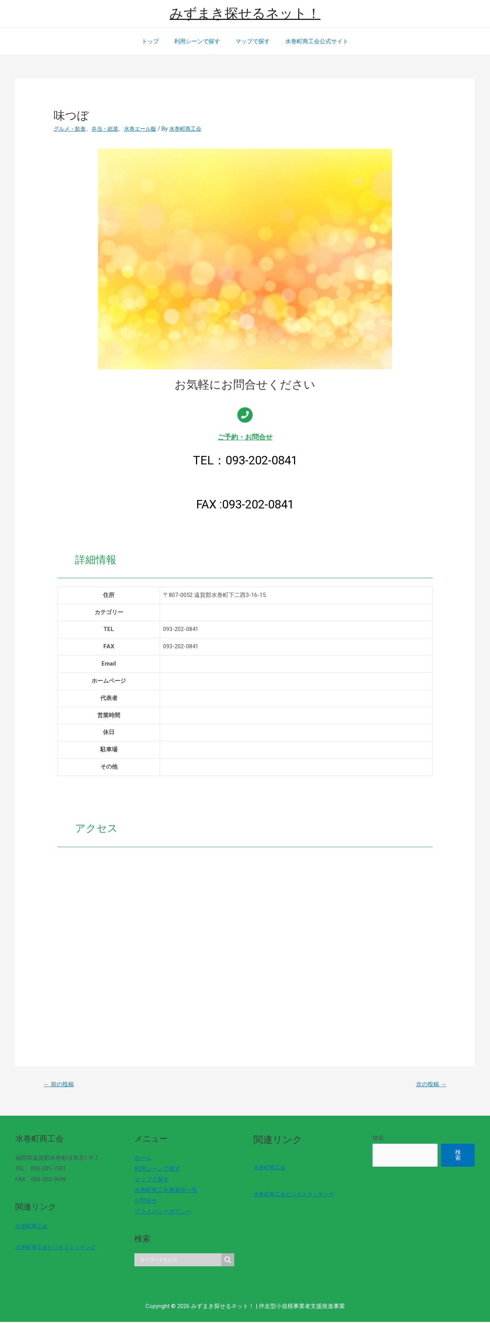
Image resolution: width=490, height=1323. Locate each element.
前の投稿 (60, 1085)
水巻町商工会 (32, 1227)
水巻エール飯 (145, 128)
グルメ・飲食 (71, 128)
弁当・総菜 (108, 128)
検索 (372, 1139)
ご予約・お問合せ (245, 437)
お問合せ (143, 1201)
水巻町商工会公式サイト (311, 41)
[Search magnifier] (223, 1260)
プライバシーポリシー (161, 1212)
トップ (156, 41)
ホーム (141, 1159)
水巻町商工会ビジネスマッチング (58, 1248)
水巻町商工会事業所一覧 (164, 1191)
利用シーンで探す (199, 41)
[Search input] (177, 1260)
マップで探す (251, 41)
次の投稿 (429, 1085)
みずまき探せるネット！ (245, 13)
